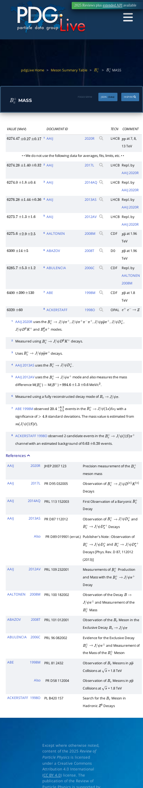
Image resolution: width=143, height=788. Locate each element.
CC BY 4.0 (52, 773)
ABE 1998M (24, 407)
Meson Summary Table (69, 70)
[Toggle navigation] (129, 17)
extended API (112, 5)
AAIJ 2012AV (24, 375)
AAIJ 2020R (130, 171)
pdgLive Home (32, 70)
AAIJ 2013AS (24, 364)
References (18, 454)
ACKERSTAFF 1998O (31, 434)
